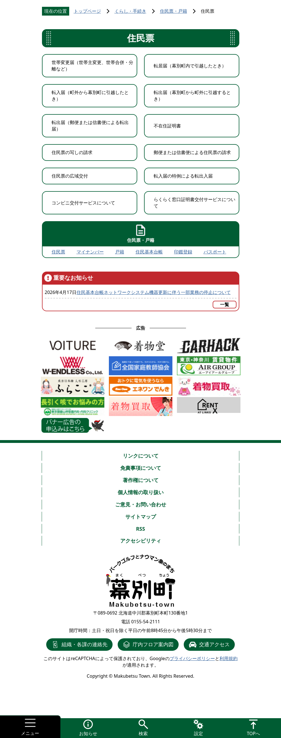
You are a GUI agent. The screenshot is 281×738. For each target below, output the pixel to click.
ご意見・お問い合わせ (140, 504)
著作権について (141, 480)
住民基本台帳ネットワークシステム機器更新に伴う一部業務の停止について (154, 292)
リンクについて (141, 455)
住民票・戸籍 (173, 11)
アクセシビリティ (140, 540)
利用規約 (228, 658)
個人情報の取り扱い (141, 492)
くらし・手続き (130, 11)
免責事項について (140, 467)
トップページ (87, 11)
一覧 (224, 304)
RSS (140, 528)
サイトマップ (140, 516)
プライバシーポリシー (192, 658)
